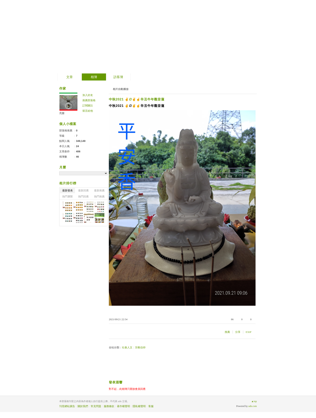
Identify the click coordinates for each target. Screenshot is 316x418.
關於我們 (83, 406)
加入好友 (87, 95)
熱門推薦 (99, 196)
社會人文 (127, 347)
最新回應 (83, 190)
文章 (69, 77)
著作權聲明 (123, 406)
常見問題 (96, 406)
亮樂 (61, 113)
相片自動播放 (121, 89)
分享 (237, 331)
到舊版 (117, 36)
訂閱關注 (87, 105)
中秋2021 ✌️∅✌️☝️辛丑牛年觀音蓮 (136, 99)
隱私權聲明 (139, 406)
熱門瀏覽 (67, 196)
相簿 (94, 77)
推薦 (227, 331)
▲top (254, 401)
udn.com (252, 406)
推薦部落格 (89, 100)
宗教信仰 (140, 347)
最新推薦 (99, 190)
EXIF (249, 331)
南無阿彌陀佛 (84, 35)
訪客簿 (118, 77)
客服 (151, 406)
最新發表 (67, 190)
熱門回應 (83, 196)
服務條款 (109, 406)
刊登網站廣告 (67, 406)
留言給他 (87, 110)
